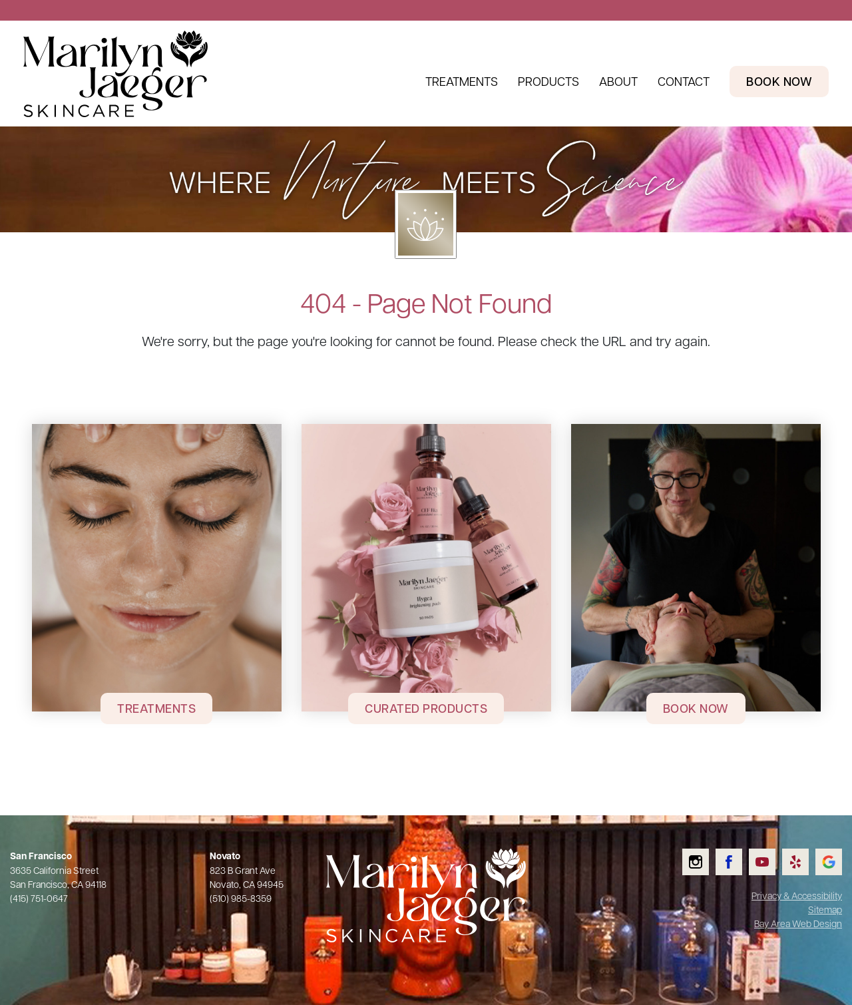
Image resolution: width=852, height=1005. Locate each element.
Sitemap (825, 909)
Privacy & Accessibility (796, 895)
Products (548, 81)
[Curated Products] (426, 567)
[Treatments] (157, 567)
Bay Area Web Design (798, 923)
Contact (684, 81)
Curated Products (426, 708)
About (618, 81)
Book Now (696, 708)
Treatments (461, 81)
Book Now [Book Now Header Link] (779, 81)
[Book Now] (696, 567)
